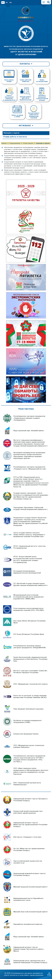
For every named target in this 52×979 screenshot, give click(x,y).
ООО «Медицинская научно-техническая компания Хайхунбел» (28, 746)
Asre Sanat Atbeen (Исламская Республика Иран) (29, 622)
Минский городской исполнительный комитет (30, 887)
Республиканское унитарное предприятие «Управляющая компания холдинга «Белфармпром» (29, 418)
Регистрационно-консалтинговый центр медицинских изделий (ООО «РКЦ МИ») (28, 609)
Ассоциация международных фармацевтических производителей (27, 572)
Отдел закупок (28, 143)
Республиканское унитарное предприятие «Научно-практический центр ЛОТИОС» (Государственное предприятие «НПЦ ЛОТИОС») (29, 759)
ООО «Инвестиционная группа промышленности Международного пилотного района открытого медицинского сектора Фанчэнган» (30, 771)
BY (7, 2)
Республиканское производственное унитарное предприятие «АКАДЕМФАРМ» (29, 647)
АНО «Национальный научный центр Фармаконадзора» (27, 784)
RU (3, 2)
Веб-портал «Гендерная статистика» (27, 837)
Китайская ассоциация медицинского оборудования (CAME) (27, 721)
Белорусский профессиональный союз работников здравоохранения (28, 812)
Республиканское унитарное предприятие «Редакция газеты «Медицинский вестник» (29, 468)
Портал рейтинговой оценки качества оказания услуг (27, 862)
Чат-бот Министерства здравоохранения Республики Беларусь (28, 849)
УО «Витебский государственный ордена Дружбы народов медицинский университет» (30, 584)
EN (11, 2)
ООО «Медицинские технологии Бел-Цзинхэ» (30, 684)
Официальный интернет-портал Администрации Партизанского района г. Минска (28, 949)
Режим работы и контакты (15, 137)
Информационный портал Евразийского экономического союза (28, 899)
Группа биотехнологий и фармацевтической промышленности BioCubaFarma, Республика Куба (30, 659)
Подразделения (15, 143)
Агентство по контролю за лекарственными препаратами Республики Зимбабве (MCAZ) (30, 696)
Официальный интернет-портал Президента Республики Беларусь (30, 800)
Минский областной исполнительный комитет (30, 912)
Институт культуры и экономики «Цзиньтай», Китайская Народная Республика (30, 672)
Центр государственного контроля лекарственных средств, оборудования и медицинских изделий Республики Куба (29, 535)
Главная (4, 143)
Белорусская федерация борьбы (25, 734)
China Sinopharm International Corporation (28, 709)
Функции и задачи (11, 133)
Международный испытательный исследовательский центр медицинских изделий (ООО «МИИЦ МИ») (28, 597)
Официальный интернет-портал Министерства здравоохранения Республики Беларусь (30, 825)
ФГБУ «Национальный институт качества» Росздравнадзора (29, 547)
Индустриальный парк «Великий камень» (28, 430)
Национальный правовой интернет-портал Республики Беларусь (29, 874)
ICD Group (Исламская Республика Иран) (28, 634)
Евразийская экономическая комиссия (27, 924)
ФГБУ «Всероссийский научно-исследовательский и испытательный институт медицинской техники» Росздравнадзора (27, 559)
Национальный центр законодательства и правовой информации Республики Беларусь (30, 961)
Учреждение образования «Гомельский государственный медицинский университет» (30, 508)
